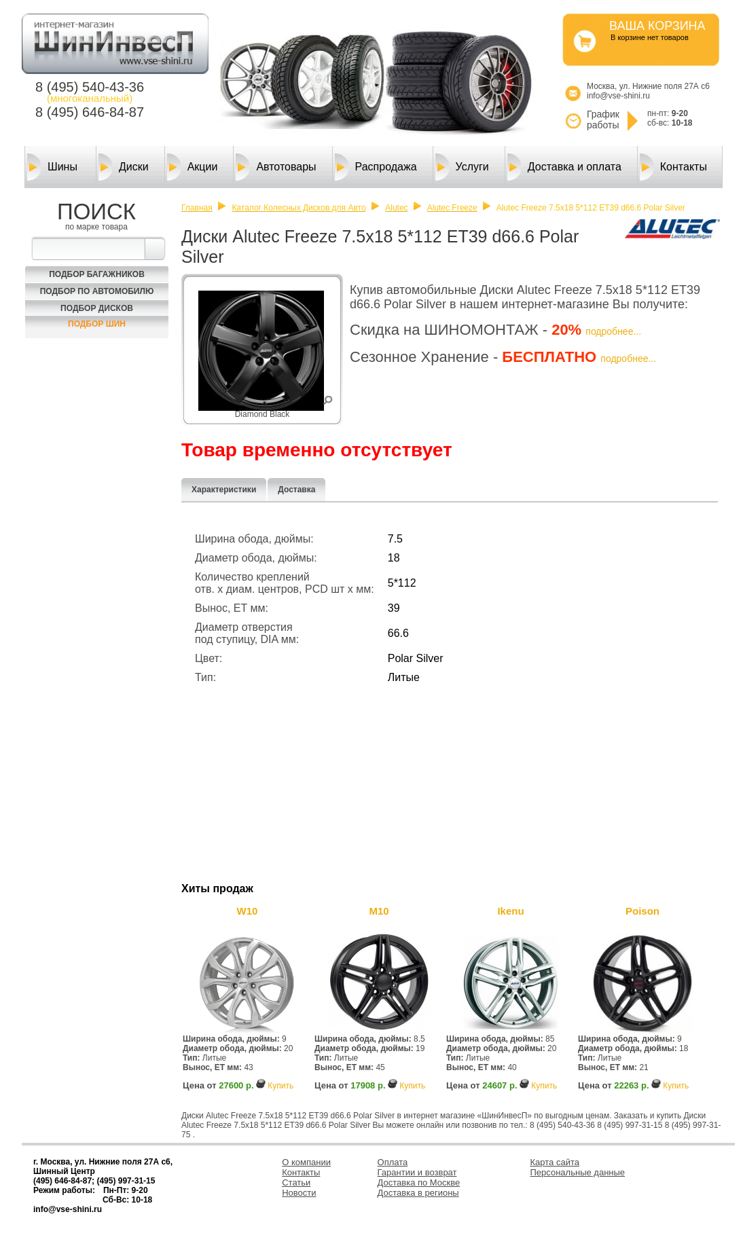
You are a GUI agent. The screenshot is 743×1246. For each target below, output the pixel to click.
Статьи (296, 1182)
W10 (247, 911)
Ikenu (510, 911)
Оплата (393, 1162)
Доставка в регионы (418, 1193)
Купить (280, 1086)
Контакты (673, 167)
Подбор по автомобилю (97, 291)
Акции (192, 167)
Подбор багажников (97, 274)
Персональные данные (578, 1172)
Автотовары (276, 167)
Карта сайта (554, 1162)
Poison (642, 911)
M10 (378, 911)
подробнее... (613, 331)
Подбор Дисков (96, 308)
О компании (306, 1162)
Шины (52, 167)
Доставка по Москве (419, 1182)
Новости (299, 1193)
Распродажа (376, 167)
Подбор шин (97, 324)
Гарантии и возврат (417, 1172)
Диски (123, 167)
